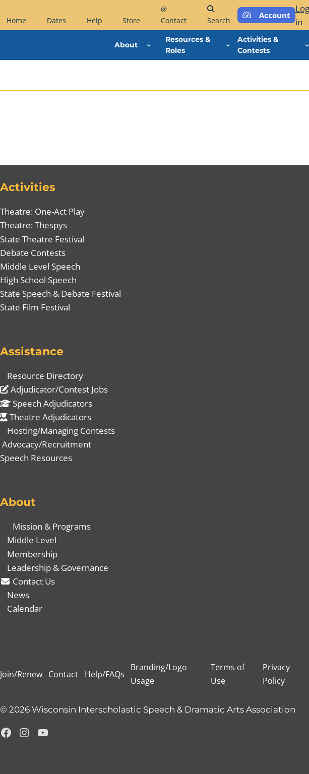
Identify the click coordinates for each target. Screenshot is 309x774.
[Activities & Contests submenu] (307, 45)
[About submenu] (149, 45)
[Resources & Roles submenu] (228, 45)
